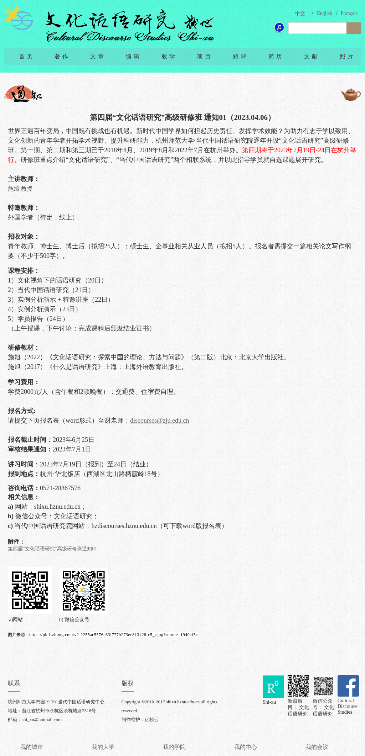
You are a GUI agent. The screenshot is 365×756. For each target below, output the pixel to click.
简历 (276, 56)
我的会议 (316, 747)
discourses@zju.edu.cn (159, 420)
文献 (312, 56)
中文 (300, 13)
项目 (205, 56)
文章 (98, 56)
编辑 (134, 56)
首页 (27, 56)
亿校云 (152, 719)
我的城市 (31, 747)
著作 (62, 56)
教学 (169, 56)
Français (349, 13)
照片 (347, 56)
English (324, 13)
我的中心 (245, 747)
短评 (240, 56)
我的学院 (174, 747)
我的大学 (103, 747)
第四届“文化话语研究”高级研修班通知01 (52, 548)
